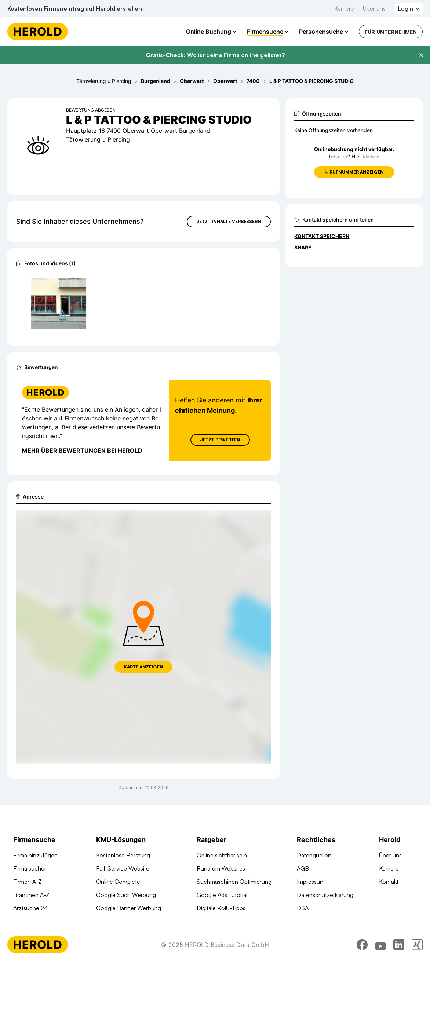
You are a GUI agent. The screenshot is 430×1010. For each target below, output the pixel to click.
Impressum (311, 881)
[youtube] (380, 989)
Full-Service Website (122, 868)
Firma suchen (30, 868)
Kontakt (388, 881)
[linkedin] (398, 989)
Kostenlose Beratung (123, 855)
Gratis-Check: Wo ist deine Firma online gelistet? (215, 55)
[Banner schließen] (421, 55)
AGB (303, 868)
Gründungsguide (218, 934)
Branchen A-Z (31, 894)
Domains (107, 947)
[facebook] (362, 989)
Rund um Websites (221, 868)
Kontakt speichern (321, 236)
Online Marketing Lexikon (229, 921)
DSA (303, 908)
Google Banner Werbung (128, 908)
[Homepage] (37, 31)
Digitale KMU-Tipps (221, 908)
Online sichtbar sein (222, 855)
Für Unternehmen (391, 32)
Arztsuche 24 (30, 908)
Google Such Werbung (126, 894)
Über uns (374, 8)
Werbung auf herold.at (42, 921)
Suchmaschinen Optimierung (133, 934)
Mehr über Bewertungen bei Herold (82, 450)
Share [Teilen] (302, 247)
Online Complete (118, 881)
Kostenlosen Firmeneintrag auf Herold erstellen (74, 8)
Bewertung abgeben (91, 110)
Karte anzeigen (143, 667)
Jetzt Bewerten (220, 439)
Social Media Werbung (125, 921)
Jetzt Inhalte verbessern (228, 221)
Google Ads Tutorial (222, 894)
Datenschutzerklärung (325, 894)
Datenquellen (314, 855)
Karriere (344, 8)
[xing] (417, 989)
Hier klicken (365, 156)
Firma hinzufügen (35, 855)
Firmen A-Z (27, 881)
